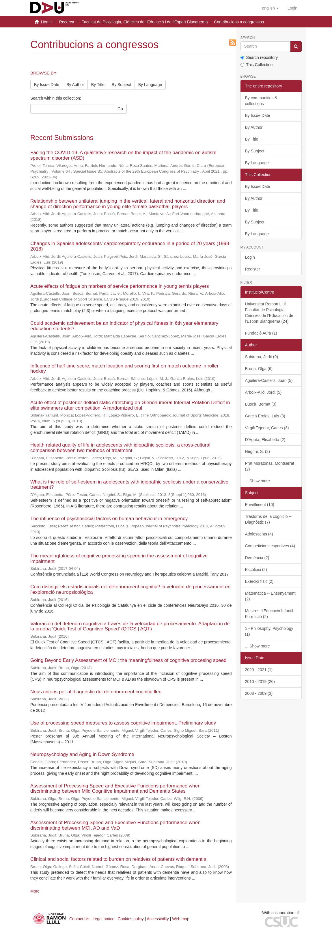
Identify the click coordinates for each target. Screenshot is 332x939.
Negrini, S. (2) (257, 451)
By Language (150, 84)
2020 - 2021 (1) (259, 669)
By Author (75, 84)
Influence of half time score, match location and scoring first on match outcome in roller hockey (124, 368)
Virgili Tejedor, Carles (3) (267, 427)
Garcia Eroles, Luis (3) (265, 416)
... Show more (257, 481)
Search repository (259, 57)
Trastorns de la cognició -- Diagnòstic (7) (268, 519)
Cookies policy (131, 918)
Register (252, 269)
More (35, 891)
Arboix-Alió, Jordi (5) (263, 392)
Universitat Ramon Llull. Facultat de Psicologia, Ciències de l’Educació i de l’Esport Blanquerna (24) (269, 313)
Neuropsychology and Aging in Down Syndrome (82, 754)
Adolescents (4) (259, 534)
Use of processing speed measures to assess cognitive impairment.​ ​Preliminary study (123, 723)
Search (247, 38)
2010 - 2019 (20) (260, 681)
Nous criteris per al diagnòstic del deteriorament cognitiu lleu (96, 692)
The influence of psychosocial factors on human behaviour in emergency (109, 518)
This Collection (256, 64)
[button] (270, 8)
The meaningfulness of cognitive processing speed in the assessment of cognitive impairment (119, 558)
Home (46, 22)
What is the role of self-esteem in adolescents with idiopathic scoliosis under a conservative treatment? (129, 484)
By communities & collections (261, 101)
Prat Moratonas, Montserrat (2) (269, 466)
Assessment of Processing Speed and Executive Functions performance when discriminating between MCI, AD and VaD (115, 825)
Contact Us (79, 918)
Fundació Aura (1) (261, 333)
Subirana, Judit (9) (261, 356)
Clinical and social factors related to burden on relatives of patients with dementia (118, 859)
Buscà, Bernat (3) (261, 404)
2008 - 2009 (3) (259, 693)
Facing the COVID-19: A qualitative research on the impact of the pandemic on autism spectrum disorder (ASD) (123, 155)
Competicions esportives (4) (270, 546)
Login (250, 257)
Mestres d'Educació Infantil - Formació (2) (270, 613)
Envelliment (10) (259, 504)
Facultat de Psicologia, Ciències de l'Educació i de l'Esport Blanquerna (144, 22)
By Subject (121, 84)
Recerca (66, 22)
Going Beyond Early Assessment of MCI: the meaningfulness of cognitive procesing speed (128, 660)
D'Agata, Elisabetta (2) (265, 439)
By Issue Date (46, 84)
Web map (180, 918)
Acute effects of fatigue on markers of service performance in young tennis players (119, 286)
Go (120, 109)
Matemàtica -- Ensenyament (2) (270, 596)
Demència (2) (257, 557)
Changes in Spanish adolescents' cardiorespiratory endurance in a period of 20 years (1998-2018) (130, 246)
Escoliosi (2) (256, 569)
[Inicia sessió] (292, 8)
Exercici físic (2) (259, 581)
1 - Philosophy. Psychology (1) (269, 631)
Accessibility (158, 918)
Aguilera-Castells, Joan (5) (269, 380)
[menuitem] (292, 8)
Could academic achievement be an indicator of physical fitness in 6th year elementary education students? (124, 325)
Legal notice (104, 918)
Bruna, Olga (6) (259, 368)
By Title (98, 84)
